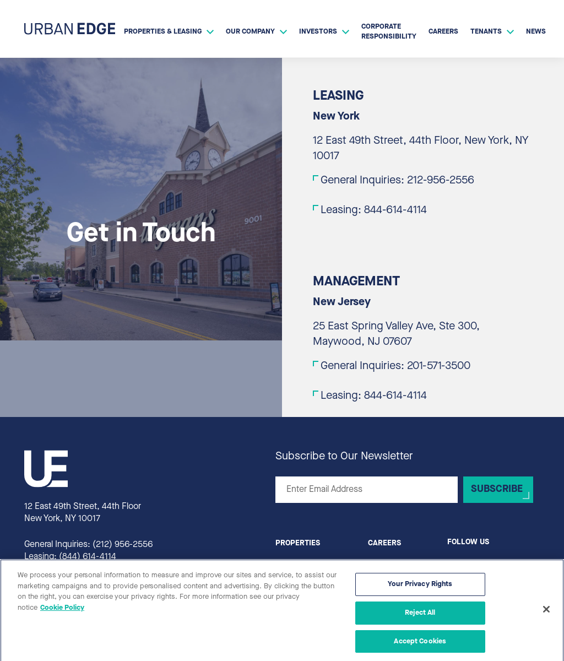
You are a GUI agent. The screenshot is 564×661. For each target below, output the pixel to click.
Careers (443, 31)
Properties (297, 543)
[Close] (546, 614)
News (536, 31)
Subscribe (497, 489)
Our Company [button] (250, 31)
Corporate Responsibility (388, 31)
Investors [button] (318, 31)
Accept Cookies (420, 645)
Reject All (420, 617)
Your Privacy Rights (420, 588)
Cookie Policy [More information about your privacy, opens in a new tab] (62, 612)
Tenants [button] (486, 31)
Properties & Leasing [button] (163, 31)
